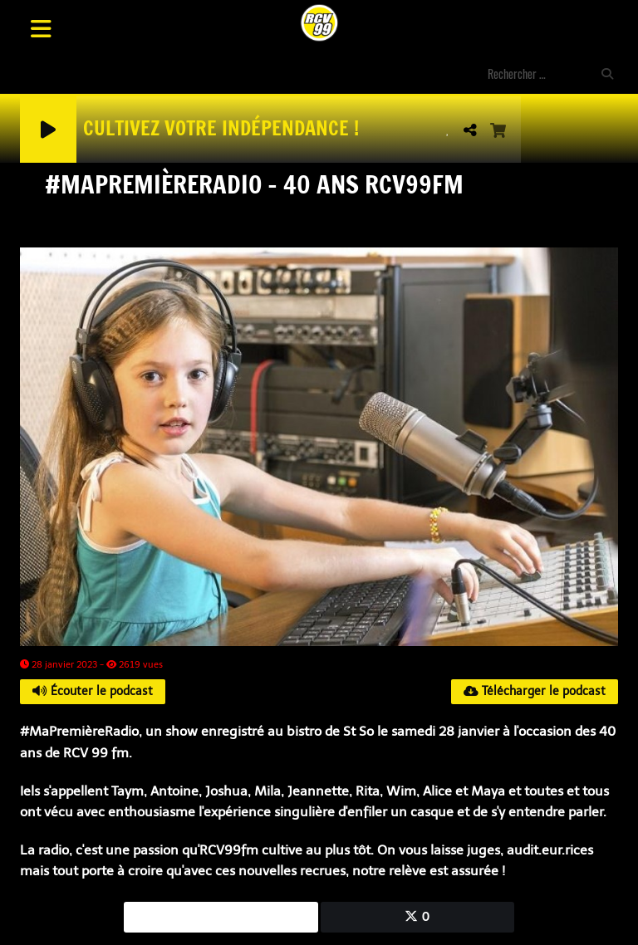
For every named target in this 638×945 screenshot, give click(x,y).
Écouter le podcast (92, 691)
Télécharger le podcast (535, 691)
